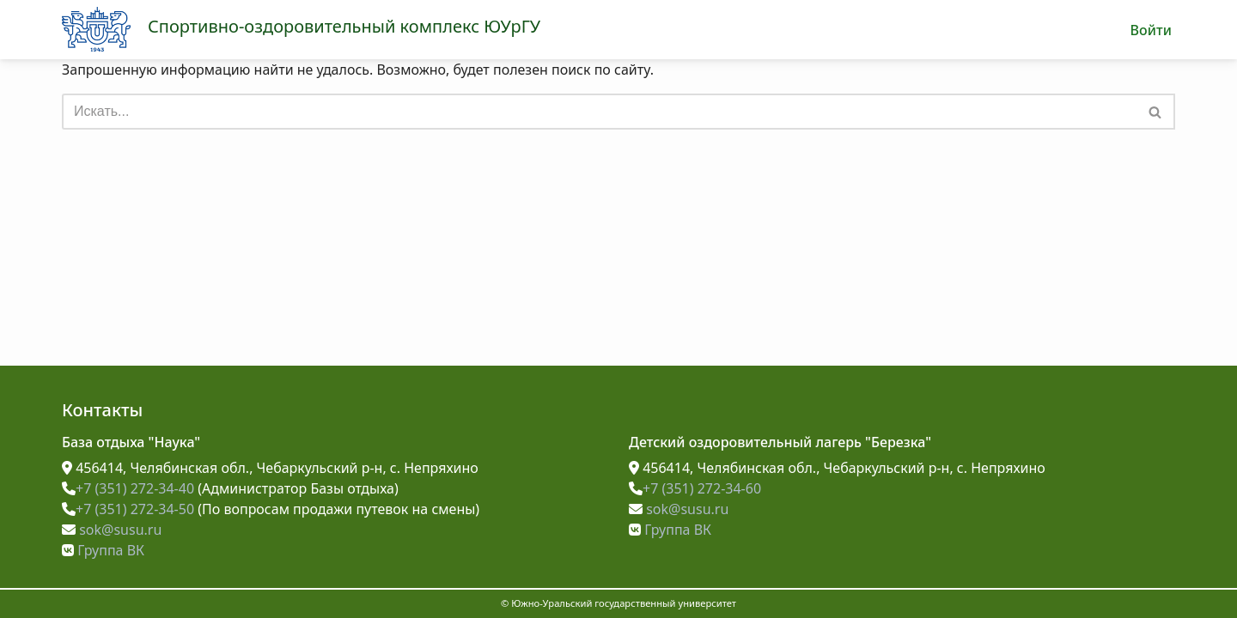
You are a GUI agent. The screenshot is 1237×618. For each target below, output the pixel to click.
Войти (1151, 30)
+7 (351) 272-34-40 (128, 488)
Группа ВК (103, 550)
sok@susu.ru (111, 529)
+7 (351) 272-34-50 (128, 509)
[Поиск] (599, 112)
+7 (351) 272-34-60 (695, 488)
